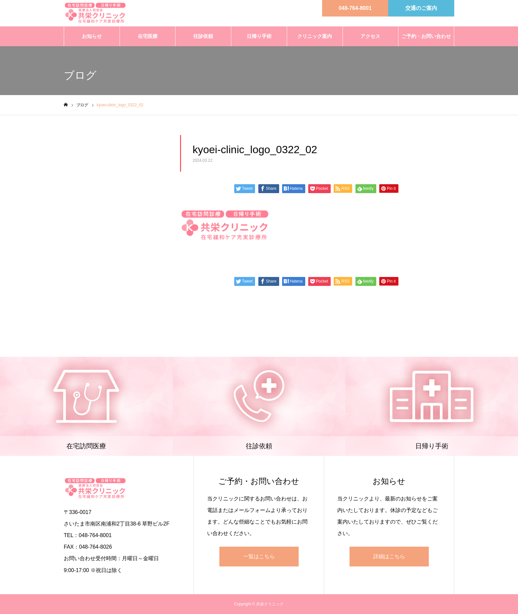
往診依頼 (203, 36)
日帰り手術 (259, 36)
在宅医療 (148, 36)
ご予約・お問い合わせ (426, 36)
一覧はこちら (259, 556)
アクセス (370, 36)
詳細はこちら (389, 556)
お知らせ (92, 36)
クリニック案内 (314, 36)
